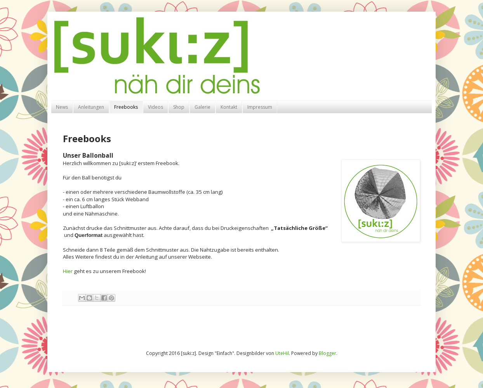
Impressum (259, 107)
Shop (178, 107)
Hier (68, 271)
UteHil (282, 353)
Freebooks (126, 107)
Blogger (327, 353)
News (62, 107)
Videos (155, 107)
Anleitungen (91, 107)
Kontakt (229, 107)
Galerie (202, 107)
